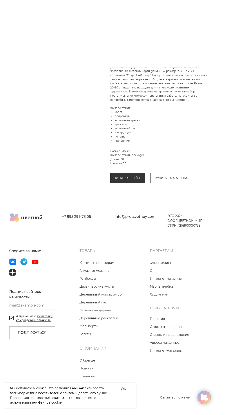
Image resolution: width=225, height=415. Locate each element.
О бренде (87, 376)
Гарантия (157, 334)
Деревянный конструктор (101, 310)
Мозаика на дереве (95, 326)
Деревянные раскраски (99, 334)
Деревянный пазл (94, 318)
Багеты (85, 349)
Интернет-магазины (166, 366)
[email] (32, 320)
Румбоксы (88, 294)
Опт (153, 286)
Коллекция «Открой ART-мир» (163, 163)
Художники (159, 310)
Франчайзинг (161, 278)
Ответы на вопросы (166, 342)
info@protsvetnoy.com (135, 232)
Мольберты (89, 341)
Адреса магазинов (165, 358)
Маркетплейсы (162, 302)
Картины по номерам (124, 163)
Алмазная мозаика (94, 286)
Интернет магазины (166, 294)
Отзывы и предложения (169, 350)
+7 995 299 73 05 (76, 232)
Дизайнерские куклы (97, 302)
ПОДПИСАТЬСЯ (32, 348)
